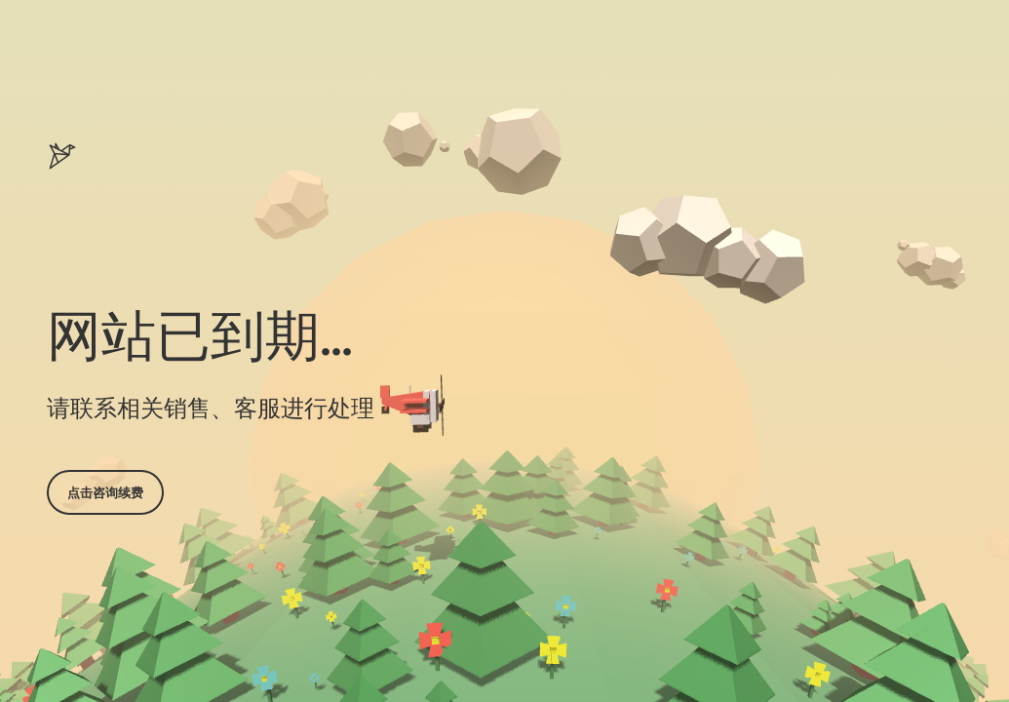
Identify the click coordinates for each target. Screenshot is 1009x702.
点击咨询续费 (105, 492)
